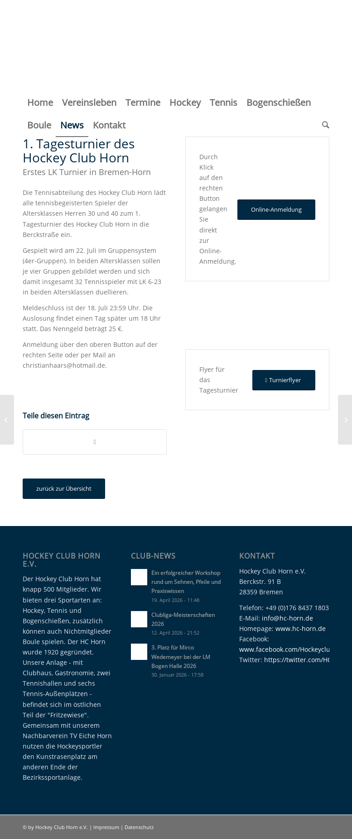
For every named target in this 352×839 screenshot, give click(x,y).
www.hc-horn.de (300, 628)
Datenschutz (139, 827)
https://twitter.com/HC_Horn (306, 659)
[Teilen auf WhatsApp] (94, 442)
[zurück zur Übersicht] (64, 489)
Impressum (107, 827)
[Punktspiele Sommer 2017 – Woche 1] (7, 420)
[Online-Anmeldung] (276, 209)
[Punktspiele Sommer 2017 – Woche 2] (345, 420)
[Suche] (323, 125)
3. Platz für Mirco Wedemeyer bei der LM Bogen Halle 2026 (180, 656)
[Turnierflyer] (283, 380)
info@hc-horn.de (287, 618)
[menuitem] (40, 102)
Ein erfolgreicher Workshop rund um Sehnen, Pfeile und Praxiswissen (186, 581)
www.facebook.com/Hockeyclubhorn (294, 649)
